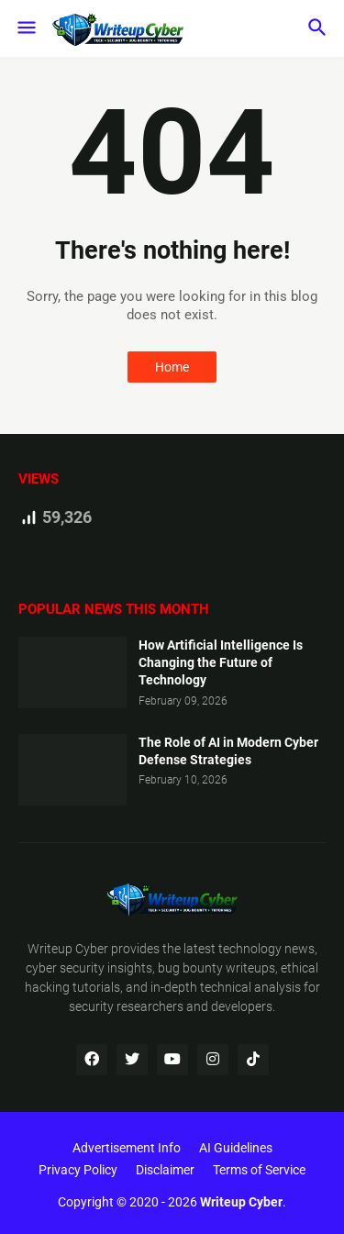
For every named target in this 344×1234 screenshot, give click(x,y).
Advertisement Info (126, 1147)
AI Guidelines (235, 1147)
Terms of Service (259, 1169)
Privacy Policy (78, 1169)
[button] (25, 28)
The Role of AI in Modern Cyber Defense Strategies (228, 751)
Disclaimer (165, 1169)
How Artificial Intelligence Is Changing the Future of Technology (221, 662)
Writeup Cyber (68, 948)
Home (172, 367)
